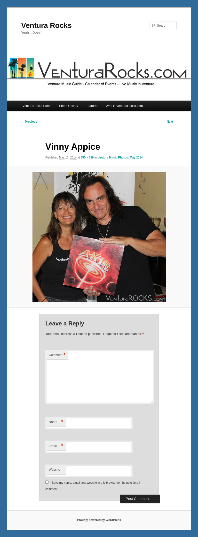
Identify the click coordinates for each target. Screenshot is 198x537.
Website (54, 469)
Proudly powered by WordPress (99, 520)
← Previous (29, 121)
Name (56, 422)
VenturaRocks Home (37, 106)
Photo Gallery (68, 106)
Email (56, 446)
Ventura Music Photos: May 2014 (120, 157)
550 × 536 (87, 157)
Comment (57, 355)
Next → (172, 121)
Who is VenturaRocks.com (124, 106)
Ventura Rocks (46, 25)
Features (92, 106)
